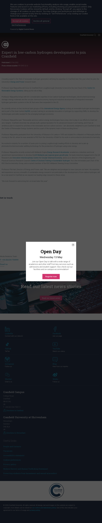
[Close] (73, 235)
